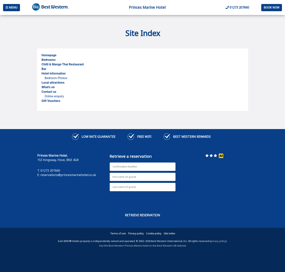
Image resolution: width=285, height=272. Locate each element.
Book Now (271, 7)
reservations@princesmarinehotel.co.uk (68, 175)
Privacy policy (136, 233)
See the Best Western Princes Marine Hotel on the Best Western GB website (142, 245)
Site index (169, 233)
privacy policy (218, 241)
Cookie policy (153, 233)
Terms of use (118, 233)
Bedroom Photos (56, 78)
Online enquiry (54, 96)
